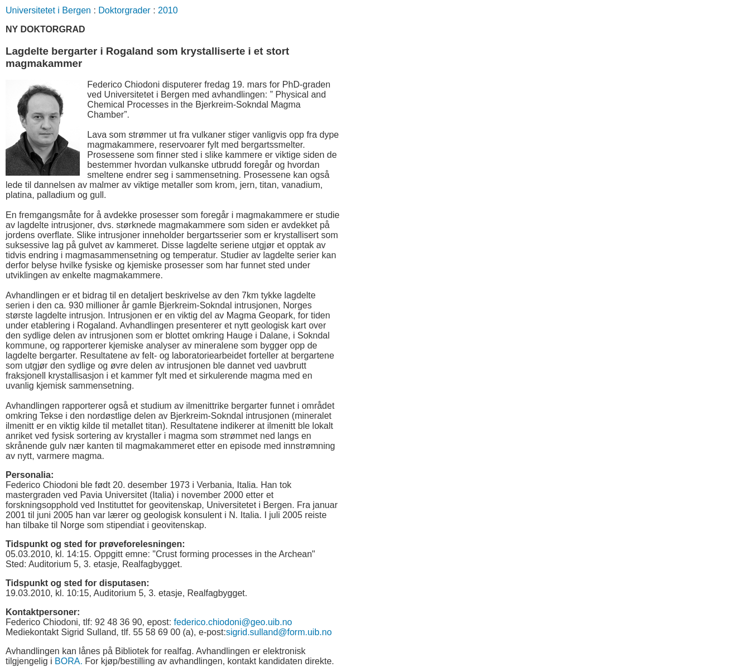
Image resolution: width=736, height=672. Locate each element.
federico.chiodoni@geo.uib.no (233, 622)
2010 (168, 10)
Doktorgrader (124, 10)
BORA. (69, 661)
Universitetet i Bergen (48, 10)
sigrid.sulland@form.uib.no (279, 632)
